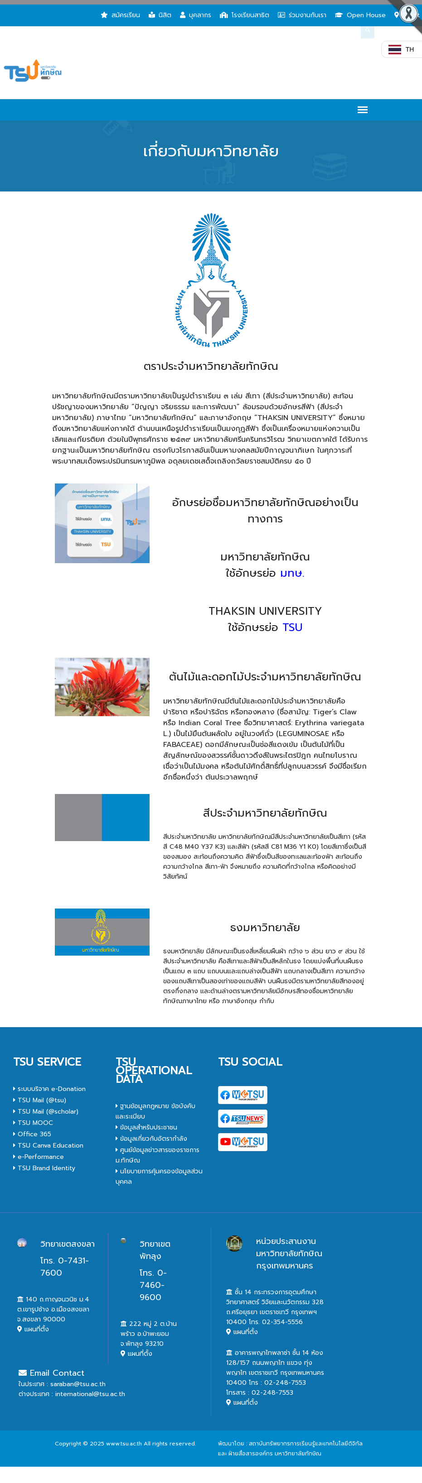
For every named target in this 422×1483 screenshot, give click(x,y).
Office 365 (32, 1134)
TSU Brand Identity (44, 1168)
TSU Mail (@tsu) (39, 1100)
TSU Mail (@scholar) (45, 1111)
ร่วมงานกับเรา (302, 15)
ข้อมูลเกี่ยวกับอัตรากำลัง (151, 1138)
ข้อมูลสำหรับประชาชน (146, 1127)
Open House (360, 15)
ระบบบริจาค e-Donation (49, 1089)
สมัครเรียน (120, 15)
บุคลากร (195, 15)
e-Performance (38, 1157)
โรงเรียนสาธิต (244, 15)
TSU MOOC (33, 1123)
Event (407, 15)
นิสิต (160, 15)
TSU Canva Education (48, 1145)
